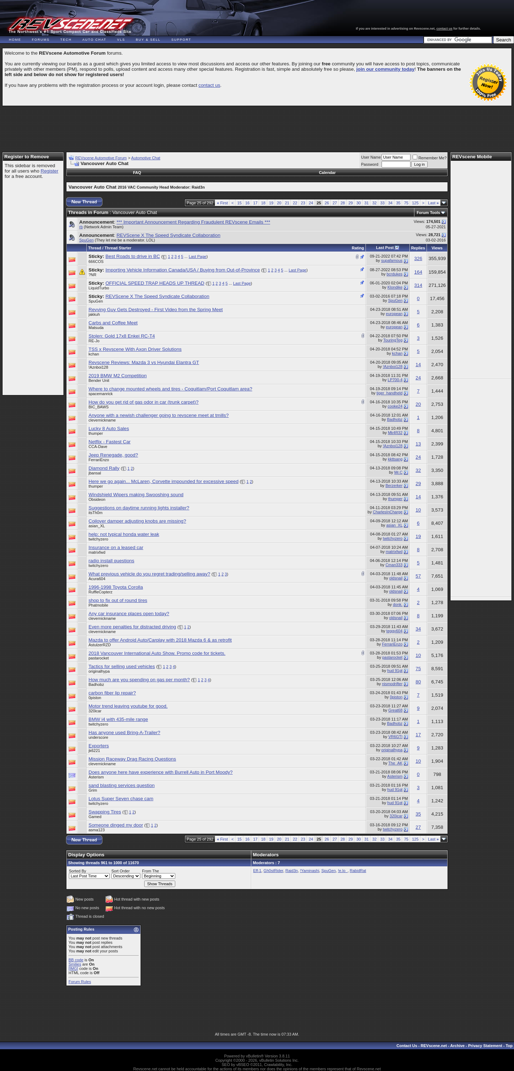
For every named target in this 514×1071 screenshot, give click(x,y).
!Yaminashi (309, 870)
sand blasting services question (122, 785)
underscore (98, 737)
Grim (93, 790)
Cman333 (394, 565)
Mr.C (398, 472)
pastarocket (99, 658)
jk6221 (94, 750)
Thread (94, 248)
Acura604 (97, 579)
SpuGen (86, 240)
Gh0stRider (273, 870)
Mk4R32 (395, 432)
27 (335, 203)
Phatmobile (98, 605)
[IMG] (73, 968)
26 (326, 203)
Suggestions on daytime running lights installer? (139, 507)
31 (366, 203)
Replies (418, 248)
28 (343, 203)
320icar (95, 711)
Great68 (395, 710)
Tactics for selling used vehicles (122, 666)
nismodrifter (392, 684)
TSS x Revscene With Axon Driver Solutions (135, 349)
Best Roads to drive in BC (132, 256)
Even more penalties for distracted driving (132, 626)
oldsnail (395, 578)
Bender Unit (99, 380)
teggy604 (394, 631)
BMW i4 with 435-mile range (118, 719)
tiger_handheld (390, 393)
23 (303, 203)
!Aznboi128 (98, 367)
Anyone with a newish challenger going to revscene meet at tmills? (159, 415)
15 (239, 203)
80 (418, 681)
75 (406, 203)
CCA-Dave (98, 446)
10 (418, 510)
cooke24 (395, 406)
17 (255, 203)
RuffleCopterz (100, 592)
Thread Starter (118, 248)
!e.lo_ (343, 870)
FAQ (137, 172)
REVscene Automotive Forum (101, 158)
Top (509, 1045)
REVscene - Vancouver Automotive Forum (70, 26)
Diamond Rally (104, 468)
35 (398, 203)
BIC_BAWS (99, 407)
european (394, 314)
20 (279, 203)
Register (50, 171)
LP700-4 (395, 380)
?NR (92, 275)
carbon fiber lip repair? (112, 693)
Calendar (327, 172)
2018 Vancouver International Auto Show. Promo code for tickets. (157, 653)
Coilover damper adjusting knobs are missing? (137, 521)
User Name (371, 157)
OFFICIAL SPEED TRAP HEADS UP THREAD (154, 283)
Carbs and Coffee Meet (113, 322)
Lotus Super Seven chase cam (121, 798)
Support (181, 39)
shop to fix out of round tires (118, 600)
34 (390, 203)
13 (418, 444)
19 (271, 203)
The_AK (395, 763)
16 (247, 203)
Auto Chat (94, 39)
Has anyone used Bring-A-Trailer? (124, 732)
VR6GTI (395, 736)
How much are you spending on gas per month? (139, 679)
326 (418, 258)
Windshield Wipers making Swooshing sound (136, 494)
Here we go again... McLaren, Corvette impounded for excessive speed (163, 481)
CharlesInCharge (387, 512)
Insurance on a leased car (116, 547)
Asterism (96, 777)
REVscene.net (434, 1045)
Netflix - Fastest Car (110, 441)
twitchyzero (98, 539)
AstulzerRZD (100, 645)
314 (418, 285)
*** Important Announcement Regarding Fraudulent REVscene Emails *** (193, 222)
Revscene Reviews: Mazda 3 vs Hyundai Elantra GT (144, 362)
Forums (41, 39)
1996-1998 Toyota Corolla (116, 587)
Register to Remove (26, 156)
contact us (445, 28)
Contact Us (407, 1045)
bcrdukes (395, 274)
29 (350, 203)
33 (382, 203)
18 (263, 203)
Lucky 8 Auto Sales (109, 428)
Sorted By (77, 871)
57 (418, 576)
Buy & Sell (148, 39)
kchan (94, 354)
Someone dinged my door (116, 825)
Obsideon (97, 499)
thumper (96, 433)
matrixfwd (97, 552)
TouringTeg (393, 340)
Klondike (394, 287)
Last (433, 203)
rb (81, 227)
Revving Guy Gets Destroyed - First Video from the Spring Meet (156, 309)
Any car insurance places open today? (129, 613)
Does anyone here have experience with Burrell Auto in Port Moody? (161, 772)
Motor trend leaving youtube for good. (128, 706)
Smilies (75, 964)
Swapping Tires (105, 812)
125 (415, 203)
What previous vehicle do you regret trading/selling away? (149, 574)
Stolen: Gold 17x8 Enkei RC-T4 (122, 336)
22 (295, 203)
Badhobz (394, 419)
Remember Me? (430, 158)
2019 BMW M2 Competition (118, 375)
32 (374, 203)
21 (287, 203)
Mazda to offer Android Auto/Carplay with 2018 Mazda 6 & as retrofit (160, 640)
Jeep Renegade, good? (113, 455)
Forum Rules (80, 982)
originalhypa (99, 671)
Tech (66, 39)
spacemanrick (101, 394)
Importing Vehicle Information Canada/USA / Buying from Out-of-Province (182, 270)
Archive (457, 1045)
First (222, 203)
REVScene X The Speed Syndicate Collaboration (168, 235)
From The (150, 871)
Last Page (198, 256)
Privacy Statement (485, 1045)
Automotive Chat (145, 158)
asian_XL (97, 526)
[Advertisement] (257, 126)
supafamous (392, 260)
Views (437, 248)
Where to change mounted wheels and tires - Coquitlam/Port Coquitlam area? (170, 389)
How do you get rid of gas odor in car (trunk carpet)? (143, 402)
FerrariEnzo (99, 460)
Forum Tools (428, 212)
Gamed (95, 817)
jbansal (95, 473)
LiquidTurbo (99, 288)
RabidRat (358, 870)
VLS (121, 39)
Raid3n (292, 870)
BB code (76, 960)
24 (311, 203)
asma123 (97, 830)
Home (15, 39)
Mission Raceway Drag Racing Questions (132, 759)
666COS (96, 261)
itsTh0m (95, 512)
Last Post (385, 247)
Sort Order (120, 871)
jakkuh (94, 314)
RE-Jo (94, 341)
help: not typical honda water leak (124, 534)
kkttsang (395, 459)
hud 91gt (395, 670)
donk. (398, 604)
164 (418, 272)
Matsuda (96, 327)
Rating (358, 248)
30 (358, 203)
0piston (95, 698)
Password (369, 164)
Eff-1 (257, 870)
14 (418, 364)
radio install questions (111, 560)
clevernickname (102, 420)
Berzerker (394, 485)
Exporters (99, 745)
